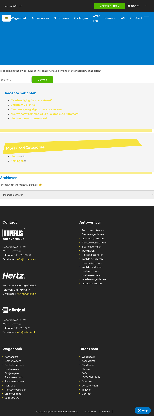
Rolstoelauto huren (92, 254)
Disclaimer (91, 411)
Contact (136, 18)
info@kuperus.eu (26, 259)
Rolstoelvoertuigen (15, 389)
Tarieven (86, 389)
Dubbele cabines (14, 365)
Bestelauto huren (91, 246)
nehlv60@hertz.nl (26, 293)
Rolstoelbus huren (92, 263)
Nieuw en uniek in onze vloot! (29, 118)
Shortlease (61, 18)
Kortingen (81, 18)
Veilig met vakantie (23, 104)
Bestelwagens (13, 360)
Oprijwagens (12, 373)
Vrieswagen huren (92, 283)
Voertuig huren (109, 6)
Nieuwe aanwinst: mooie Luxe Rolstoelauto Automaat (45, 113)
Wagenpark (19, 18)
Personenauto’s (14, 377)
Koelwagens (12, 369)
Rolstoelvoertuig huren (94, 242)
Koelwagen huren (91, 275)
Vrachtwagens (13, 393)
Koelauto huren (90, 271)
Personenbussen (14, 381)
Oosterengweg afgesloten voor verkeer (37, 109)
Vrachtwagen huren (93, 238)
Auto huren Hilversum (93, 230)
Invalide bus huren (92, 267)
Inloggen (134, 6)
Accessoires (40, 18)
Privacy (106, 411)
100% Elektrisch (91, 377)
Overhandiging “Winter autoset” (31, 100)
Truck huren (88, 250)
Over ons (96, 18)
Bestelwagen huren (93, 234)
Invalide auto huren (92, 258)
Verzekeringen (90, 385)
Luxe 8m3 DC (12, 397)
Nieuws (110, 18)
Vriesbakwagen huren (94, 279)
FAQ (122, 18)
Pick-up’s (10, 385)
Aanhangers (11, 356)
